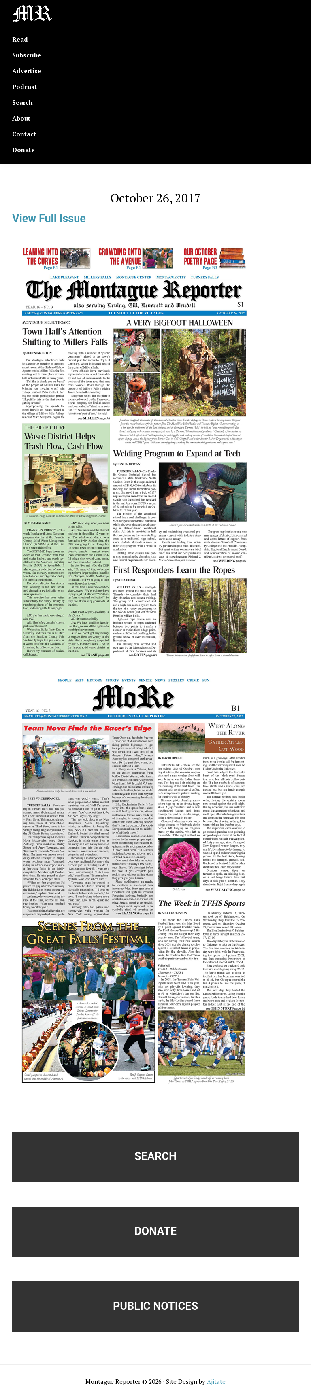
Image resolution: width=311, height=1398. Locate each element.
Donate (155, 1231)
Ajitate (216, 1381)
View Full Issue (49, 218)
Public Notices (155, 1306)
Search (155, 1156)
